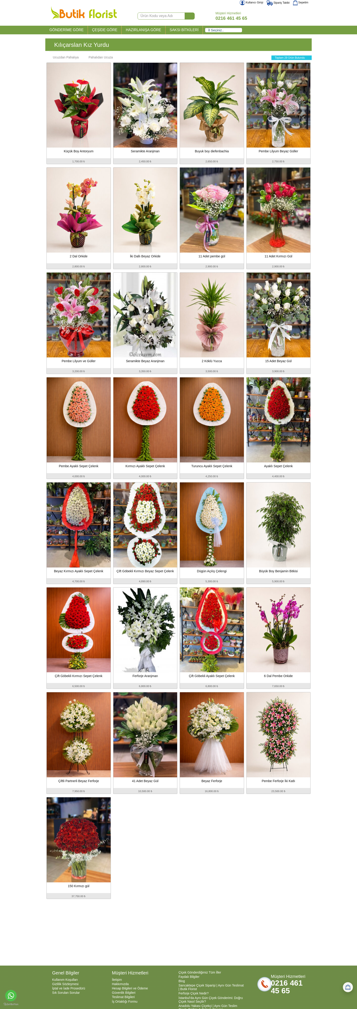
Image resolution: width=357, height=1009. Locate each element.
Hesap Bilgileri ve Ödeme (130, 988)
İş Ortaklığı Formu (125, 1001)
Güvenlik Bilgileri (123, 992)
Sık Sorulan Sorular (66, 992)
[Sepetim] (348, 987)
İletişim (117, 979)
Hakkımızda (120, 984)
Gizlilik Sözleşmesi (65, 984)
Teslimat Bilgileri (123, 997)
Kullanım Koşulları (65, 979)
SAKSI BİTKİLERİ (184, 30)
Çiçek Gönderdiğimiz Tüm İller (199, 972)
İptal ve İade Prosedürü (68, 988)
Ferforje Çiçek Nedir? (193, 993)
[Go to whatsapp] (11, 995)
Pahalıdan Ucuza (98, 57)
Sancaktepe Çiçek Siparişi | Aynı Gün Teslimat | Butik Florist (211, 987)
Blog (181, 981)
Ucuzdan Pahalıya (63, 57)
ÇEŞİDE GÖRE (104, 30)
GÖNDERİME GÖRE (66, 30)
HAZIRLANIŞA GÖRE (143, 30)
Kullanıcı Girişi (251, 2)
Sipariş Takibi (278, 2)
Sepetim (300, 2)
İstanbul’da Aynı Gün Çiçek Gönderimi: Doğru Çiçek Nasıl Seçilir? (210, 999)
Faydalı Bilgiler (188, 977)
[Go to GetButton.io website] (11, 1004)
